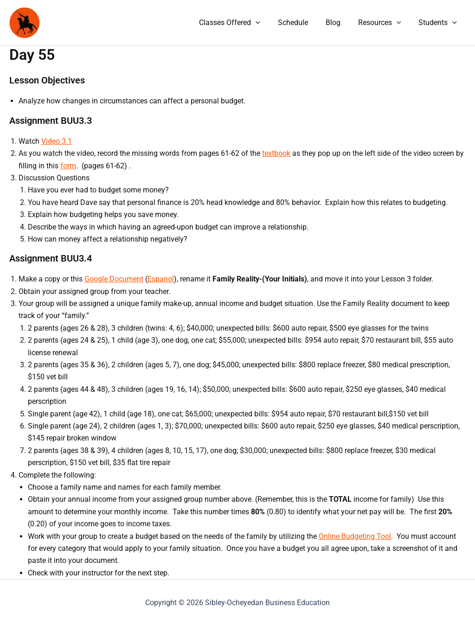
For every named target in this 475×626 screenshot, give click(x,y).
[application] (268, 22)
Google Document (113, 279)
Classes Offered (242, 22)
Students (439, 22)
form (68, 165)
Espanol (161, 279)
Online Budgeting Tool (355, 536)
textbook (276, 153)
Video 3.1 (56, 141)
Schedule (303, 22)
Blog (340, 22)
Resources (383, 22)
